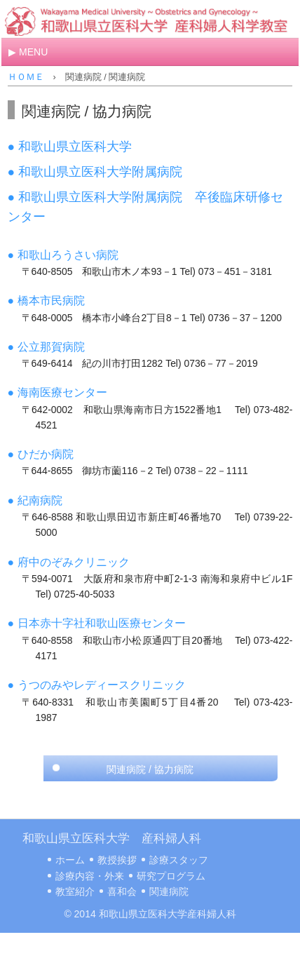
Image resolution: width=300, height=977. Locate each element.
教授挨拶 (117, 859)
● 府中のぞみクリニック (69, 562)
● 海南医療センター (57, 392)
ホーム (70, 859)
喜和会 (122, 891)
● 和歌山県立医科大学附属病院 (95, 172)
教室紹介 (75, 891)
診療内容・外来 (89, 876)
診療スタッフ (178, 859)
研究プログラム (171, 876)
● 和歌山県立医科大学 (70, 147)
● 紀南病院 (35, 500)
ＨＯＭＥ (26, 77)
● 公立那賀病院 (46, 347)
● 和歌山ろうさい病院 (63, 255)
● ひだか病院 (41, 454)
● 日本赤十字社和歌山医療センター (97, 623)
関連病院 (169, 891)
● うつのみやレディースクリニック (97, 685)
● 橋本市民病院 (46, 300)
